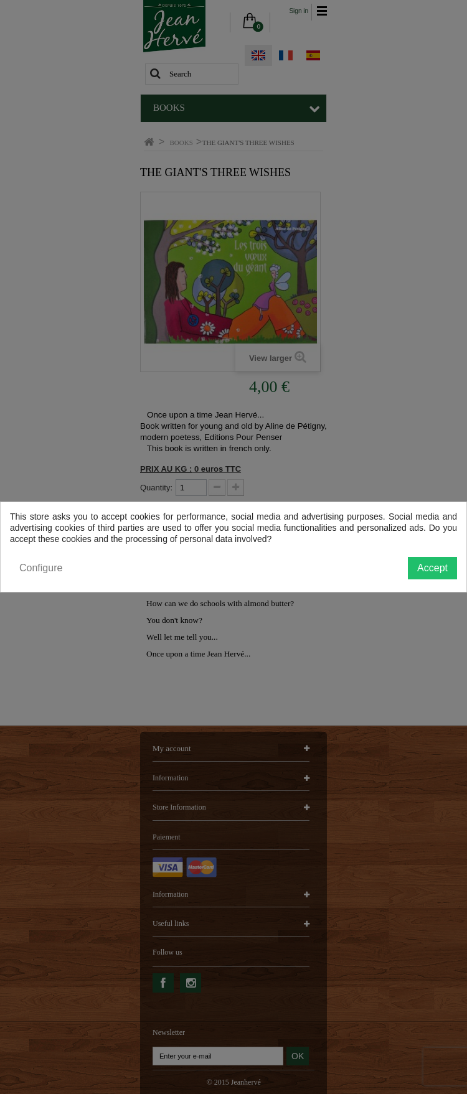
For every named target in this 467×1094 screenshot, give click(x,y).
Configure (40, 568)
